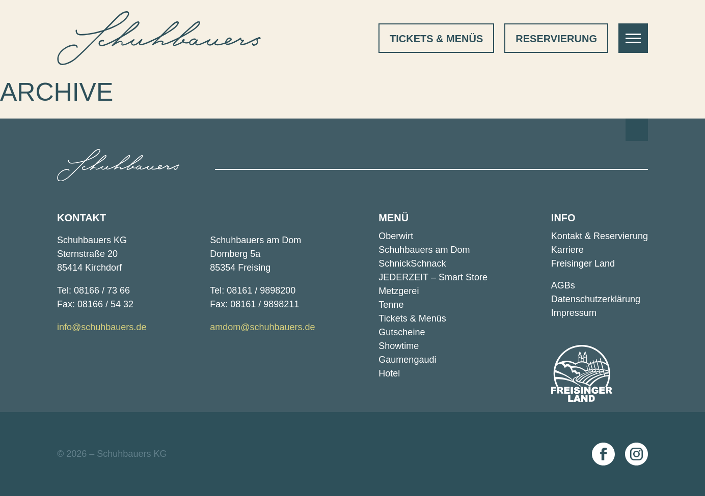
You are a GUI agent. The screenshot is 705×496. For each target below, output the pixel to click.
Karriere (567, 250)
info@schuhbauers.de (101, 327)
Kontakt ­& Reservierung (599, 236)
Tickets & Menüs (436, 38)
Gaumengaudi (407, 360)
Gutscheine (401, 332)
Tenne (390, 305)
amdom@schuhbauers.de (262, 327)
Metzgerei (398, 291)
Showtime (398, 346)
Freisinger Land (583, 263)
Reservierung (556, 38)
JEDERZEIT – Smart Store (432, 277)
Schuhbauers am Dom (424, 250)
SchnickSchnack (412, 263)
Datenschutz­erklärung (595, 299)
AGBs (563, 285)
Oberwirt (395, 236)
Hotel (389, 373)
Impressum (573, 313)
